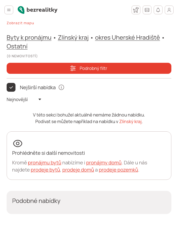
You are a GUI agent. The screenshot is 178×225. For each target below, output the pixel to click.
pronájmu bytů (44, 162)
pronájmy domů (104, 162)
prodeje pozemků (118, 169)
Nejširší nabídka (38, 87)
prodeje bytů (45, 169)
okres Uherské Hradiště (127, 37)
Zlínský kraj (73, 37)
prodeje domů (78, 169)
